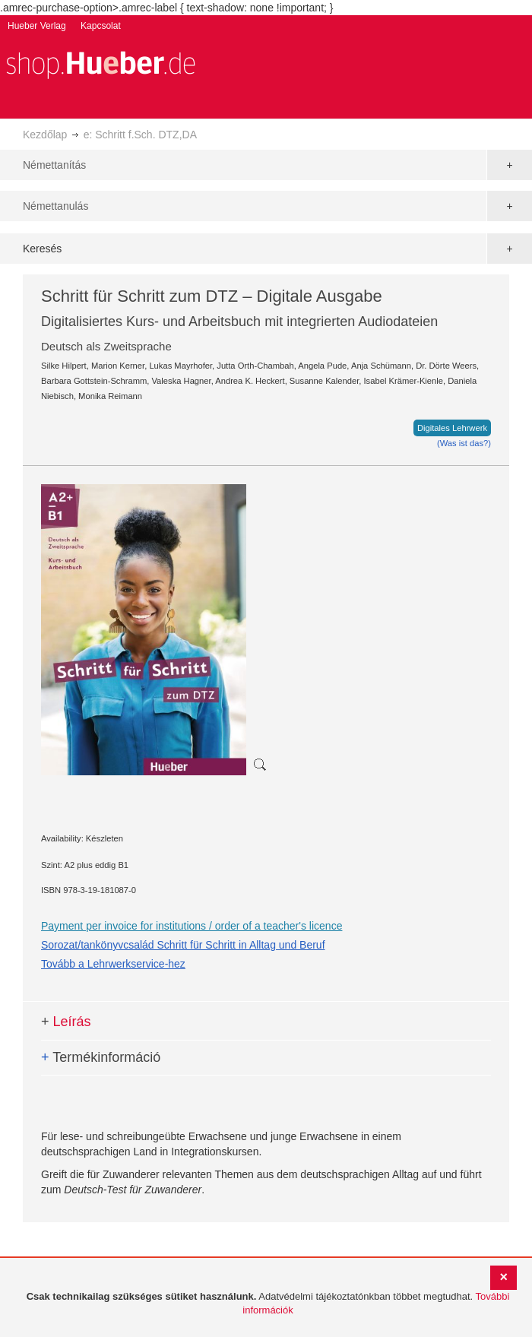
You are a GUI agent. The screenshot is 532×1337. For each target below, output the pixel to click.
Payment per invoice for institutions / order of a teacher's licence (191, 926)
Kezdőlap (45, 134)
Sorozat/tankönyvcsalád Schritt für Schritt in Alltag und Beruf (183, 945)
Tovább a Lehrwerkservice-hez (113, 964)
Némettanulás (55, 206)
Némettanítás (54, 165)
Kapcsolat (101, 26)
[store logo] (100, 63)
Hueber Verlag (37, 26)
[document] (268, 1304)
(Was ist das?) (464, 443)
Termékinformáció (100, 1057)
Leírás (66, 1021)
